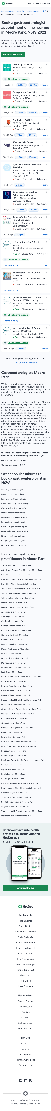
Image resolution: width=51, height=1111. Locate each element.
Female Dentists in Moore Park (14, 603)
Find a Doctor (25, 921)
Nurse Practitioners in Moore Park (15, 705)
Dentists (25, 1012)
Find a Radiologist (25, 970)
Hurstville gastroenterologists (13, 545)
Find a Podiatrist (25, 937)
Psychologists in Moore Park (13, 774)
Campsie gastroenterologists (13, 541)
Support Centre (25, 1028)
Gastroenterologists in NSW (36, 11)
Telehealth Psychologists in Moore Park (17, 598)
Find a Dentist (25, 926)
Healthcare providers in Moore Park (16, 816)
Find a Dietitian (25, 953)
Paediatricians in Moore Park (13, 737)
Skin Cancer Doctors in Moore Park (16, 797)
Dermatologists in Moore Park (13, 663)
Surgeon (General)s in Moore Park (15, 807)
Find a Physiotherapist (25, 932)
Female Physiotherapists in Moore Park (17, 607)
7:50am (21, 349)
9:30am (21, 85)
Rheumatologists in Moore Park (14, 793)
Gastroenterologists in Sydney (13, 460)
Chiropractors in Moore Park (13, 626)
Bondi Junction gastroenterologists (15, 504)
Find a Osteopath (25, 959)
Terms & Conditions (25, 1060)
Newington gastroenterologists (14, 517)
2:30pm (21, 210)
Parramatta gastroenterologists (14, 522)
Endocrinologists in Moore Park (14, 681)
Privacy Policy (25, 1065)
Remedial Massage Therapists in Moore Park (19, 783)
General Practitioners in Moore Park (16, 691)
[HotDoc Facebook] (20, 1080)
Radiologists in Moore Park (12, 779)
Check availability (25, 265)
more (45, 85)
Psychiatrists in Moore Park (12, 770)
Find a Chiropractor (25, 943)
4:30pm (32, 135)
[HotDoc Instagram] (30, 1080)
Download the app (25, 888)
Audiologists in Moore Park (12, 617)
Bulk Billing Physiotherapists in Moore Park (19, 584)
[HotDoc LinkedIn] (25, 1080)
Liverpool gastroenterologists (13, 536)
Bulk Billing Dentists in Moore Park (15, 575)
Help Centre (25, 981)
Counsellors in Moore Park (12, 640)
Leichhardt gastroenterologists (13, 499)
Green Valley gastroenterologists (14, 531)
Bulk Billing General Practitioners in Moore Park (21, 580)
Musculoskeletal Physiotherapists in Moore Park (21, 700)
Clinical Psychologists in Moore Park (16, 630)
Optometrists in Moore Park (13, 723)
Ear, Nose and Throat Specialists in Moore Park (21, 677)
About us (25, 1043)
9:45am (20, 113)
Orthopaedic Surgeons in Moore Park (17, 728)
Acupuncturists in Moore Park (13, 612)
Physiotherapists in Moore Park (14, 756)
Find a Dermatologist (25, 964)
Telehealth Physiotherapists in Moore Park (18, 593)
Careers (25, 1049)
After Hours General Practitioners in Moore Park (21, 570)
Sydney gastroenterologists (12, 490)
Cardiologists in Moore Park (12, 621)
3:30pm (33, 210)
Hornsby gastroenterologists (13, 513)
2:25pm (19, 185)
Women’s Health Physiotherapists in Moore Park (21, 811)
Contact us (25, 1054)
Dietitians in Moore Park (11, 672)
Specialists (26, 1018)
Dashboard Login (26, 1023)
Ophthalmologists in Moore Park (14, 719)
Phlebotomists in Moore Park (13, 751)
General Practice (25, 1001)
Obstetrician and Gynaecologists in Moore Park (21, 709)
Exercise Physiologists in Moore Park (16, 686)
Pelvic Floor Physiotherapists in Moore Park (19, 746)
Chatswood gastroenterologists (14, 508)
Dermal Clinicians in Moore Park (14, 658)
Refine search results (13, 54)
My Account (25, 975)
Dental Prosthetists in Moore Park (15, 649)
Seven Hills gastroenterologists (14, 527)
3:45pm (19, 135)
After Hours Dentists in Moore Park (16, 566)
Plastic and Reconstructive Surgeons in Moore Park (22, 760)
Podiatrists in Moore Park (11, 765)
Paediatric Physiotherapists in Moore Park (18, 742)
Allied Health (25, 1007)
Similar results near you (25, 363)
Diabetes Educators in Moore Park (15, 668)
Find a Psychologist (25, 948)
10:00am (33, 85)
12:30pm (20, 157)
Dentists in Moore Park (11, 654)
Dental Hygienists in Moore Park (14, 644)
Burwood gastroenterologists (13, 494)
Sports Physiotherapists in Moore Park (17, 802)
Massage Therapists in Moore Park (15, 695)
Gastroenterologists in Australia (12, 11)
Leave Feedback (25, 986)
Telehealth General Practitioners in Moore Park (20, 589)
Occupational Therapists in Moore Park (17, 714)
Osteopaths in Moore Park (12, 732)
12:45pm (32, 157)
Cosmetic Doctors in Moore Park (15, 635)
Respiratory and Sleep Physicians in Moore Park (21, 788)
